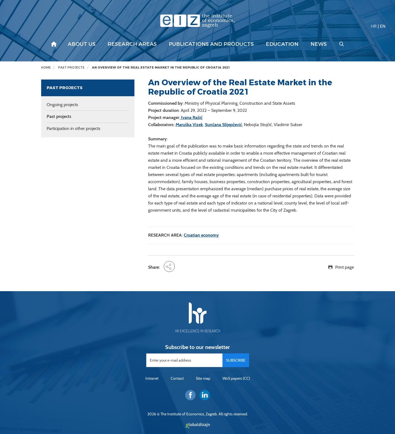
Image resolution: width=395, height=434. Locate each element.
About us (81, 44)
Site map (203, 378)
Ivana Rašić (191, 117)
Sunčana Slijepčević (223, 124)
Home (46, 68)
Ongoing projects (62, 104)
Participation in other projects (73, 128)
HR (374, 26)
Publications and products (211, 44)
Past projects (71, 68)
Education (282, 44)
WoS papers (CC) (236, 378)
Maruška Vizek (189, 124)
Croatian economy (201, 235)
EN (382, 26)
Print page (344, 267)
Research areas (132, 44)
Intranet (152, 378)
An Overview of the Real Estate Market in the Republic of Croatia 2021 (161, 68)
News (319, 44)
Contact (177, 378)
